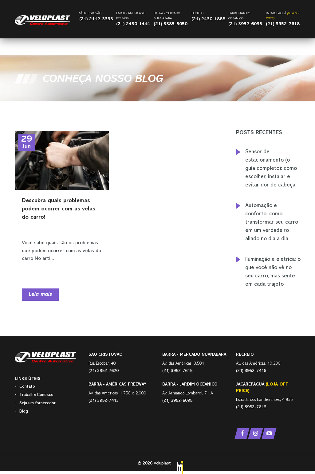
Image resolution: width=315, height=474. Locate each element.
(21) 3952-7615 (177, 371)
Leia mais (40, 294)
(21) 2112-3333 (96, 19)
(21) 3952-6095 (245, 24)
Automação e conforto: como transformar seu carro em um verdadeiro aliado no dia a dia (271, 222)
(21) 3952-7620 (104, 371)
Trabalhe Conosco (36, 395)
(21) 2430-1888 (208, 19)
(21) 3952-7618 (283, 24)
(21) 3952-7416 (251, 371)
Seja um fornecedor (37, 403)
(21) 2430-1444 (133, 24)
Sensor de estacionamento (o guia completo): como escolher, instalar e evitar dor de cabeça (271, 169)
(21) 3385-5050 (170, 24)
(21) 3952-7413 (104, 401)
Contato (27, 387)
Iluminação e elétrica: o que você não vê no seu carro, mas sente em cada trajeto (273, 272)
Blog (23, 411)
